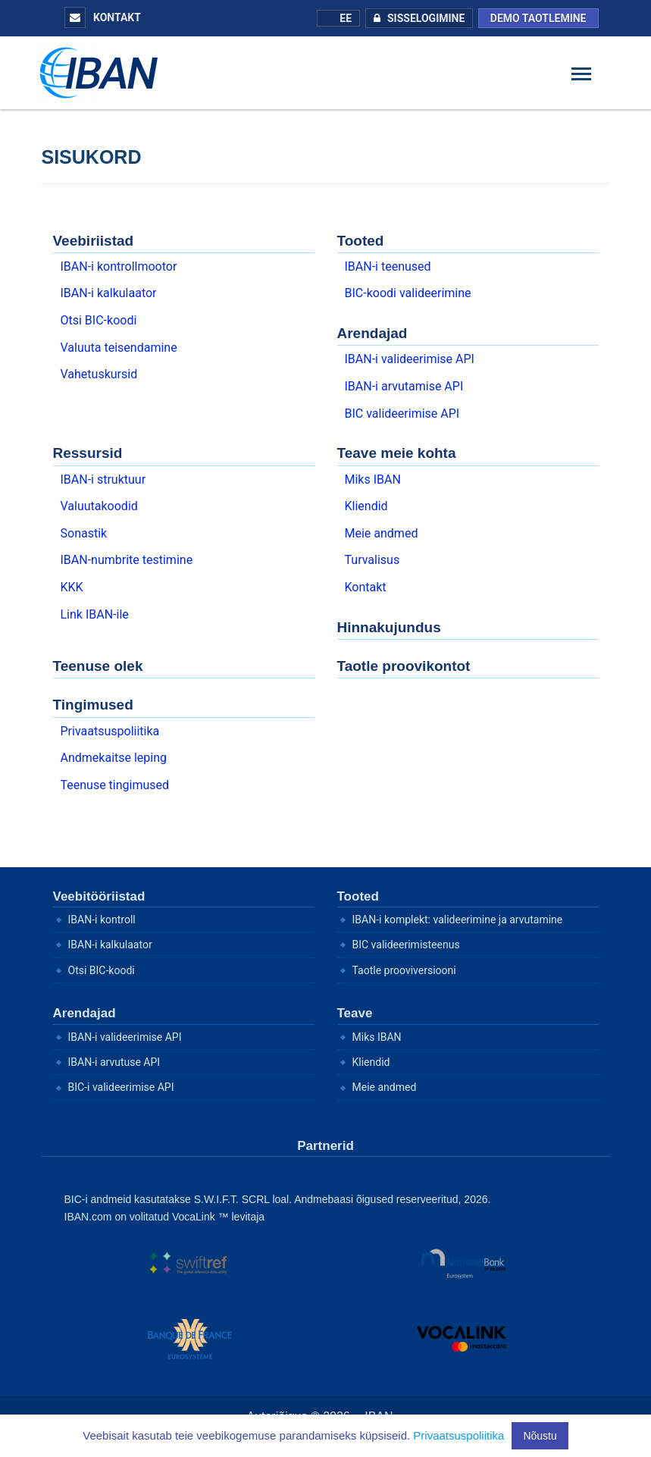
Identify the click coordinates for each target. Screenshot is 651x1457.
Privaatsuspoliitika (110, 731)
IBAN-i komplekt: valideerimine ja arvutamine (457, 919)
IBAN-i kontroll (102, 919)
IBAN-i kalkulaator (109, 293)
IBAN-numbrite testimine (127, 560)
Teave (355, 1013)
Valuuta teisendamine (119, 347)
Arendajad (372, 333)
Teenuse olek (98, 666)
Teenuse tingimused (115, 785)
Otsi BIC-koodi (99, 320)
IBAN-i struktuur (103, 479)
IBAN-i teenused (388, 266)
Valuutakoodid (99, 506)
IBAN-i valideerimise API (409, 359)
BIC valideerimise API (402, 413)
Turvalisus (372, 560)
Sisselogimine (415, 18)
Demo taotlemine (538, 18)
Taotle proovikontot (404, 666)
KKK (72, 587)
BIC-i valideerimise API (121, 1087)
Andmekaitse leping (114, 757)
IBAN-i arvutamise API (404, 386)
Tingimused (93, 705)
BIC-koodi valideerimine (408, 293)
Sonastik (84, 533)
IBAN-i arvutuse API (114, 1062)
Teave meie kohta (396, 453)
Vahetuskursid (99, 374)
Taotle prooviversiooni (404, 970)
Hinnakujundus (389, 627)
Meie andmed (381, 533)
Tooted (360, 241)
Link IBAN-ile (95, 614)
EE (338, 18)
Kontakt (102, 17)
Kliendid (366, 506)
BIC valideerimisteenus (406, 944)
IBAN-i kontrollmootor (119, 266)
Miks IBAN (373, 479)
